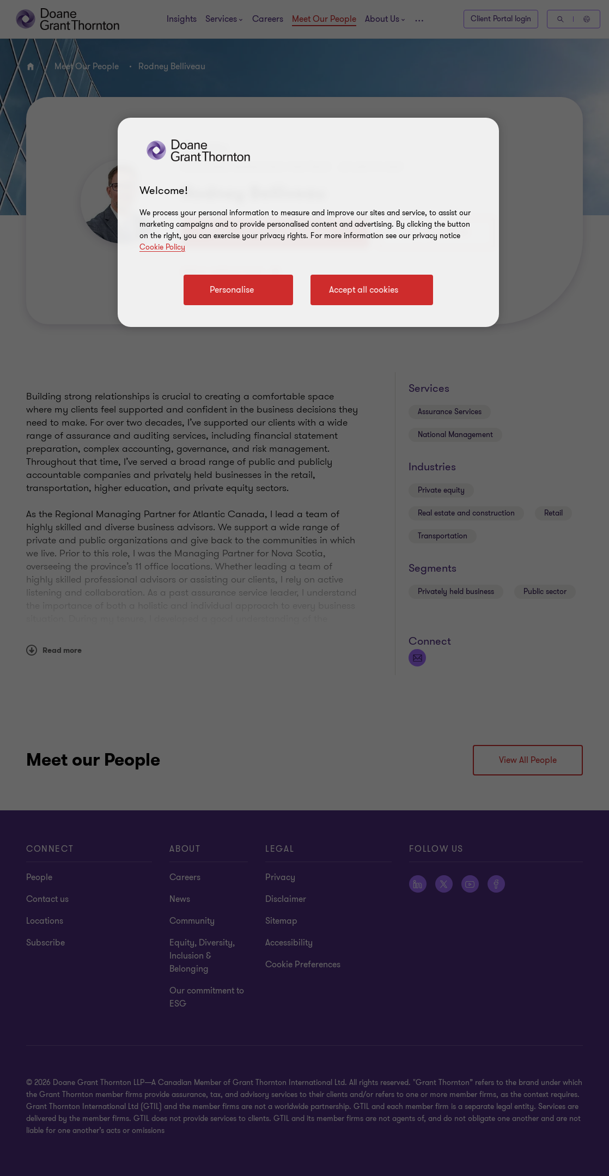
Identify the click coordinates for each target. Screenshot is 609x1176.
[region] (308, 222)
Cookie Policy (162, 247)
